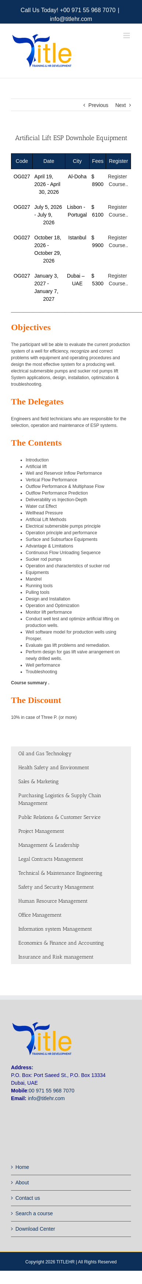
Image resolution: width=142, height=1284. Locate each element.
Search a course (34, 1213)
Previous (98, 105)
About (22, 1182)
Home (22, 1167)
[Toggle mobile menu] (127, 35)
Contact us (27, 1198)
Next (120, 105)
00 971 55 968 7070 (51, 1091)
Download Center (35, 1229)
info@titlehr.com (71, 19)
